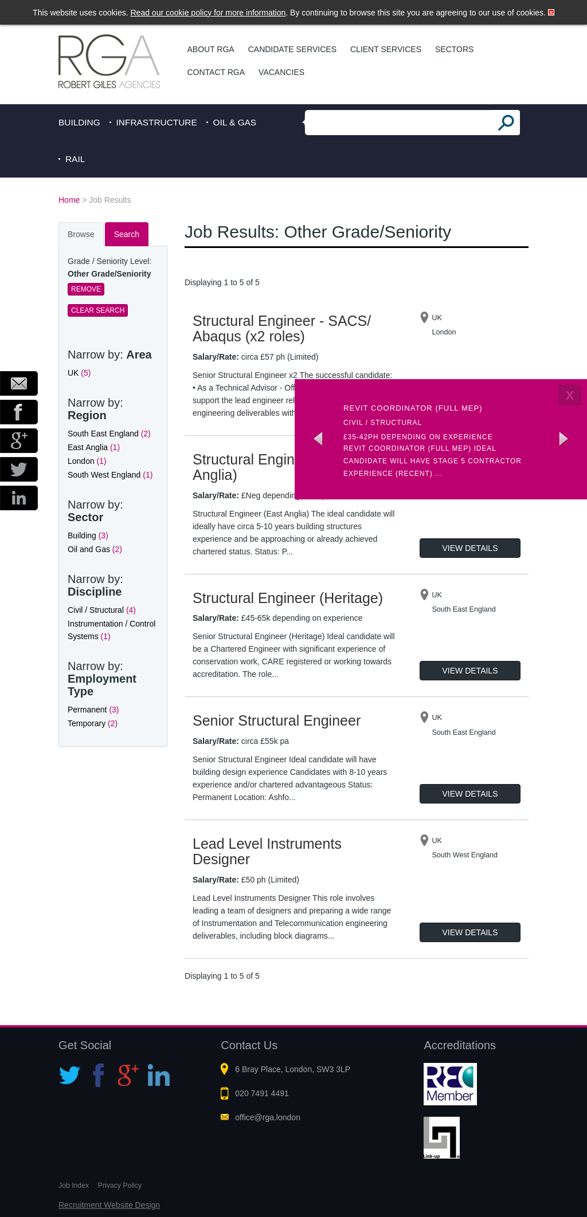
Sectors (454, 49)
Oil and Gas (95, 549)
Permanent (93, 709)
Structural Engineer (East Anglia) (273, 467)
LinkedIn (19, 498)
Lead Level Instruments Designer (267, 852)
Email (19, 383)
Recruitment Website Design (109, 1205)
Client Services (385, 49)
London (87, 461)
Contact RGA (216, 72)
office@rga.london (267, 1117)
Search (126, 234)
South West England (110, 474)
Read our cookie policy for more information (208, 12)
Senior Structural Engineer (277, 720)
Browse (81, 234)
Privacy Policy (120, 1185)
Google (19, 440)
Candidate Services (292, 49)
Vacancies (281, 72)
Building (79, 122)
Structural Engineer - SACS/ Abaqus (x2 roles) (282, 329)
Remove (86, 289)
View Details (470, 548)
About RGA (210, 49)
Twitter (19, 469)
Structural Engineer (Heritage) (288, 598)
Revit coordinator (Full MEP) (413, 408)
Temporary (93, 723)
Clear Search (97, 310)
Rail (75, 159)
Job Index (73, 1185)
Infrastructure (156, 122)
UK (79, 372)
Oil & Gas (235, 122)
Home (69, 199)
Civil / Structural (102, 610)
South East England (109, 433)
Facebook (19, 412)
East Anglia (94, 447)
